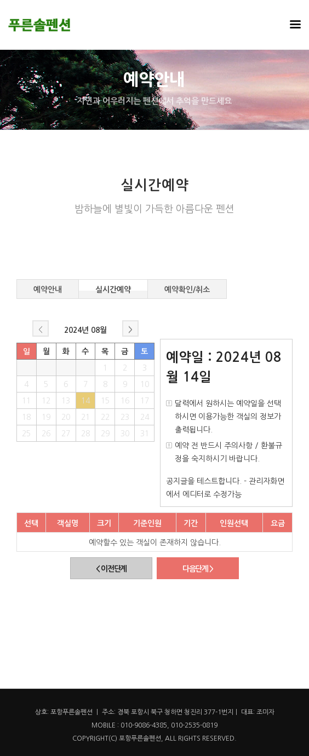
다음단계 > (197, 569)
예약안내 (47, 288)
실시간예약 (113, 288)
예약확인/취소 (187, 288)
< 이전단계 (111, 569)
